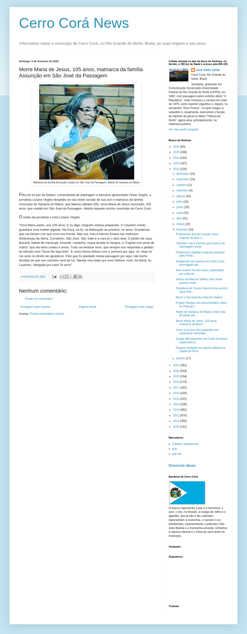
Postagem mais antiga (139, 307)
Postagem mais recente (35, 307)
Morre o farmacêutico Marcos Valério (199, 297)
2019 (176, 376)
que (174, 448)
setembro (182, 190)
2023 (176, 163)
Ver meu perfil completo (184, 129)
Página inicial (87, 307)
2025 (176, 152)
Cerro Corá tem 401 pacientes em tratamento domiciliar (197, 331)
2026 (176, 146)
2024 (176, 158)
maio (179, 213)
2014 (176, 404)
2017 (176, 387)
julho (179, 201)
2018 (176, 382)
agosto (181, 196)
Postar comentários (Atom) (47, 313)
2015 (176, 398)
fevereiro (182, 229)
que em (177, 453)
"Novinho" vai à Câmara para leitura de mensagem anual (200, 245)
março (180, 224)
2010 (176, 426)
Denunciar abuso (182, 465)
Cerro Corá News (74, 23)
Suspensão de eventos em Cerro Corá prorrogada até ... (200, 263)
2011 (176, 421)
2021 (176, 365)
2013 (176, 409)
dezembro (183, 173)
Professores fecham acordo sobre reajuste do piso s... (197, 236)
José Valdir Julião (208, 70)
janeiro (181, 358)
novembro (183, 179)
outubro (181, 185)
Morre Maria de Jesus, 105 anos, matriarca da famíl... (196, 322)
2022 (176, 169)
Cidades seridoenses (185, 444)
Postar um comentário (39, 298)
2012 (176, 415)
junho (180, 207)
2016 (176, 393)
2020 (176, 371)
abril (179, 218)
